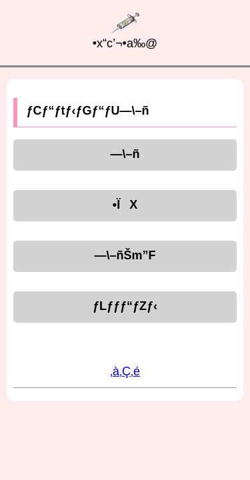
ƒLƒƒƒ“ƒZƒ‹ (125, 306)
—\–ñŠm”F (124, 255)
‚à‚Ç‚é (125, 371)
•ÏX (125, 204)
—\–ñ (124, 154)
